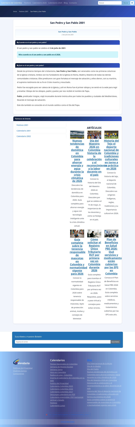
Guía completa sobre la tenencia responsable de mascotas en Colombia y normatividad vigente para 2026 (78, 256)
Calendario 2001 (24, 130)
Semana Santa (56, 369)
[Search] (110, 3)
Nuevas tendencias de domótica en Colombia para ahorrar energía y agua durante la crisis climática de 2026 (77, 161)
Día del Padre (93, 369)
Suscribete (115, 342)
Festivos (27, 3)
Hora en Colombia (58, 372)
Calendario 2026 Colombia (67, 422)
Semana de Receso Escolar (61, 366)
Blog (66, 3)
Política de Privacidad (59, 383)
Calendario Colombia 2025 (61, 386)
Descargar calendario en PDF (62, 394)
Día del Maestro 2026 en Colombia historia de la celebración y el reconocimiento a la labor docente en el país (97, 158)
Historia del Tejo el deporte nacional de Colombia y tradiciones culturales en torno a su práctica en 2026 (111, 154)
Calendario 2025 (55, 3)
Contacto (73, 3)
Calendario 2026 (40, 3)
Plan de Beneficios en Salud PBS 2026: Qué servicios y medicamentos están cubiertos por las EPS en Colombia (113, 256)
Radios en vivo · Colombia (61, 375)
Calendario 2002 (24, 136)
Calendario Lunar (57, 405)
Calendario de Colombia (11, 3)
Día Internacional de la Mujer (99, 363)
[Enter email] (63, 342)
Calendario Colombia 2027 (61, 391)
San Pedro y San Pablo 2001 (67, 22)
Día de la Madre (94, 366)
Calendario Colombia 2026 (61, 389)
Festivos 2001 (22, 125)
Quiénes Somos (20, 371)
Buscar (126, 3)
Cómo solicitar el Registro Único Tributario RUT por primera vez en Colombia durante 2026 (94, 255)
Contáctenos (18, 373)
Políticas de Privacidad (23, 368)
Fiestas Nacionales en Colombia (63, 364)
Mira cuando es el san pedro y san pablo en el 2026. (40, 54)
